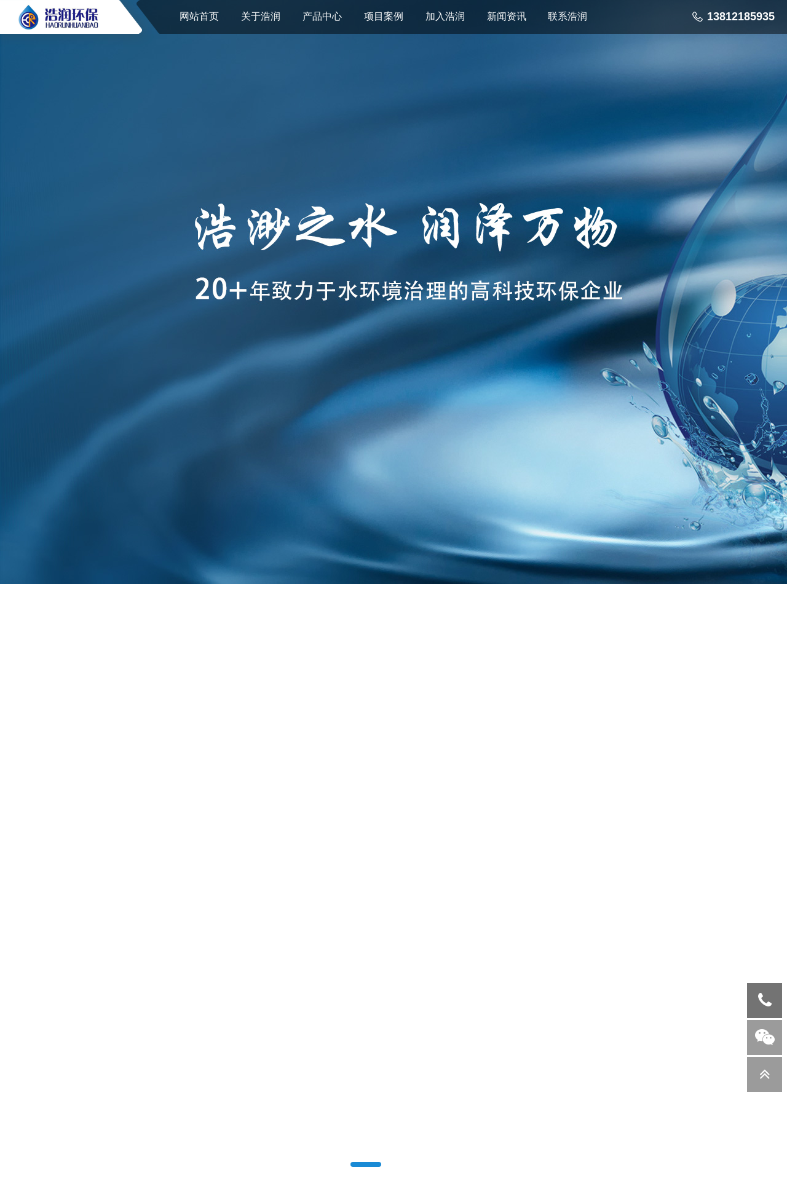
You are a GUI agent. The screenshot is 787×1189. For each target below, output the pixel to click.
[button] (365, 1164)
